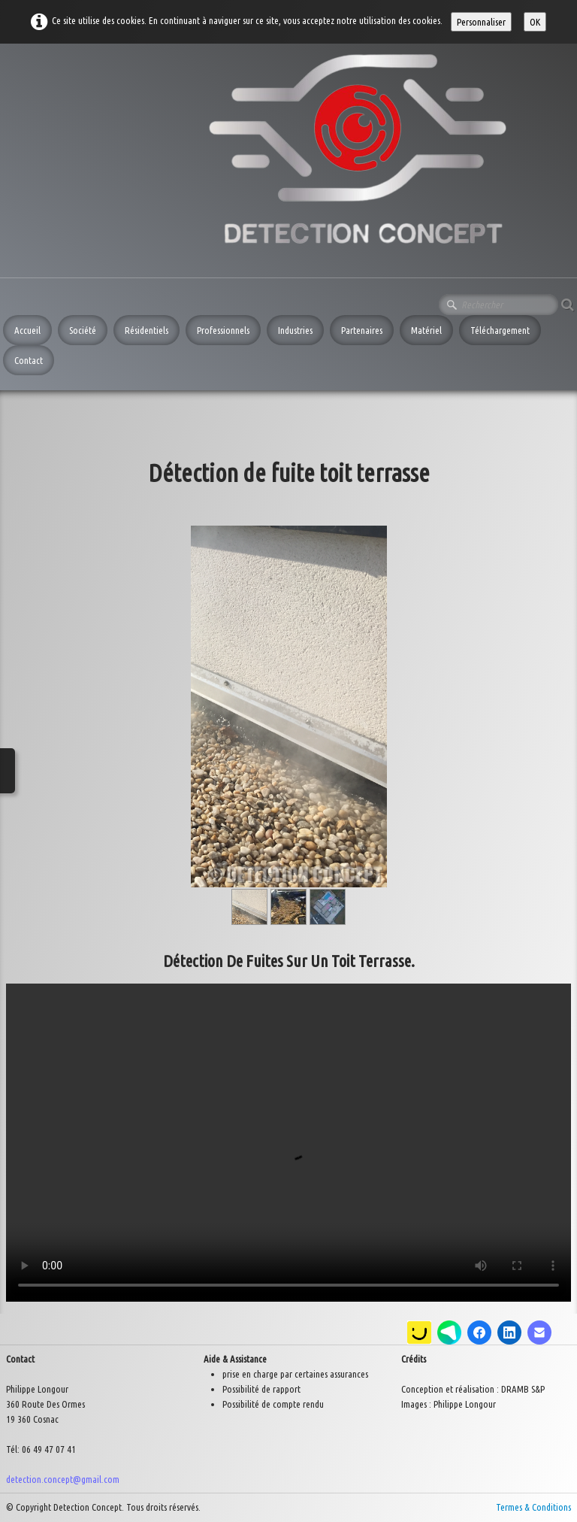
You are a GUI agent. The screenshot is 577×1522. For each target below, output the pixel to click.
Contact (28, 360)
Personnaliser (481, 22)
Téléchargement (500, 330)
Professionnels (223, 330)
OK (535, 22)
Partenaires (361, 330)
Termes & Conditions (533, 1507)
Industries (295, 330)
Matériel (426, 330)
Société (82, 330)
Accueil (27, 330)
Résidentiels (146, 330)
